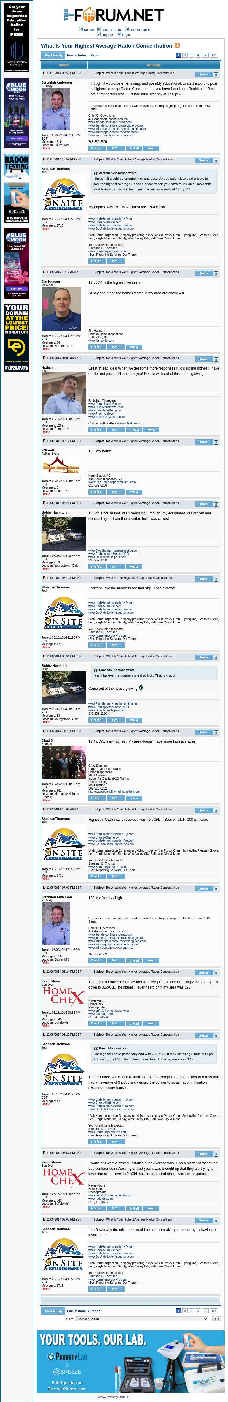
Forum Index (77, 55)
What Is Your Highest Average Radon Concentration (106, 46)
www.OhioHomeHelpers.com (107, 557)
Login (124, 35)
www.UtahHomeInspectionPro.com (111, 225)
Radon (95, 55)
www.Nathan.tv (130, 423)
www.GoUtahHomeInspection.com (111, 228)
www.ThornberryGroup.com (106, 417)
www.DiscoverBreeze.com (105, 407)
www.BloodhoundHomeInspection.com (113, 550)
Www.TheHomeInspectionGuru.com (112, 482)
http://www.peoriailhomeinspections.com (114, 791)
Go (214, 55)
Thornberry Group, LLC (118, 1397)
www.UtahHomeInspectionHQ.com (111, 218)
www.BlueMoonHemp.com (105, 410)
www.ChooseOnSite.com (104, 222)
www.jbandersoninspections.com (110, 122)
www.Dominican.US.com (104, 403)
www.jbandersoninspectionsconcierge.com (116, 125)
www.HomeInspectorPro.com (107, 251)
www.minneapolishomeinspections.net (113, 132)
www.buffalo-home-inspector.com (110, 1010)
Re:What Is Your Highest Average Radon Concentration (142, 272)
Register (105, 35)
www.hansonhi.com (101, 340)
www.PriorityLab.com (102, 413)
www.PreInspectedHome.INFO (108, 553)
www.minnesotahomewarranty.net (110, 135)
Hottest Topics (139, 29)
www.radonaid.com (100, 1014)
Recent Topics (112, 29)
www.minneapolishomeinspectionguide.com (117, 128)
